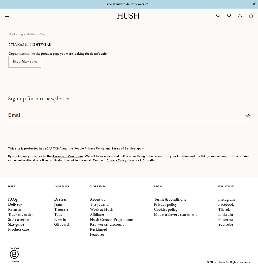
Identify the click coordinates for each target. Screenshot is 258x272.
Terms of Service (123, 148)
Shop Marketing (25, 61)
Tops (58, 215)
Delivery (15, 205)
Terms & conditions (170, 200)
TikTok (224, 210)
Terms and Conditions (67, 156)
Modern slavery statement (175, 215)
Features (97, 235)
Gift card (61, 225)
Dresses (60, 200)
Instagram (226, 200)
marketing (16, 34)
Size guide (16, 225)
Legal (158, 186)
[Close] (254, 4)
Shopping (61, 186)
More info (98, 186)
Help (11, 186)
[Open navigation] (7, 15)
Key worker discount (107, 225)
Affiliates (97, 215)
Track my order (20, 215)
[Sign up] (247, 115)
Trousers (61, 210)
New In (60, 220)
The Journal (99, 205)
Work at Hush (101, 210)
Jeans (58, 205)
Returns (14, 210)
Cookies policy (166, 210)
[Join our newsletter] (129, 113)
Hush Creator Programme (111, 220)
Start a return (19, 220)
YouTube (225, 225)
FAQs (12, 200)
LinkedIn (225, 215)
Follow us (226, 186)
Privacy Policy (95, 148)
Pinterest (225, 220)
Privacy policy (165, 205)
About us (97, 200)
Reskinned (98, 230)
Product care (18, 230)
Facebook (226, 205)
